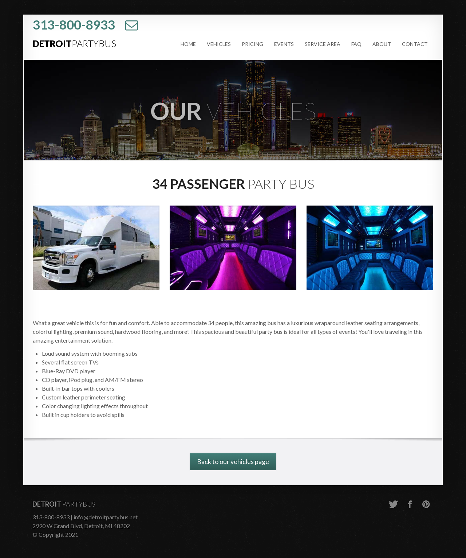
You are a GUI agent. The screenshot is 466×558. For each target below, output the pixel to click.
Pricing (252, 44)
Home (188, 44)
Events (284, 44)
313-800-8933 (74, 24)
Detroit (74, 43)
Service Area (322, 44)
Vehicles (219, 44)
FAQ (356, 44)
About (381, 44)
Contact (415, 44)
